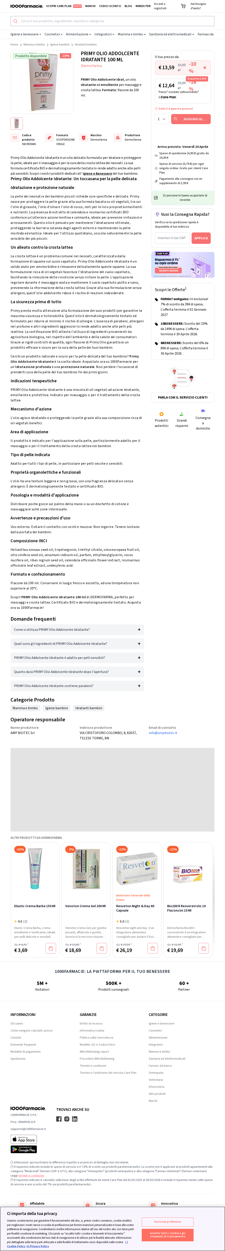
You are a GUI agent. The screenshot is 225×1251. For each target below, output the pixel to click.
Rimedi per (143, 6)
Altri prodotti (157, 1094)
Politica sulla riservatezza (96, 1037)
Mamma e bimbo (132, 34)
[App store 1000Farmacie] (28, 1139)
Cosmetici (53, 34)
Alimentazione (78, 34)
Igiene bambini (59, 44)
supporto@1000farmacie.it (28, 1129)
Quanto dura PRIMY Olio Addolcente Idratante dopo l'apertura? (61, 671)
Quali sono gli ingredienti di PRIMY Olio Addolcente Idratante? (60, 643)
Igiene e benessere (26, 34)
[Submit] (16, 21)
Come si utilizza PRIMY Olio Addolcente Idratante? (52, 629)
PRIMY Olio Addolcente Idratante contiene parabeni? (53, 686)
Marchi (90, 6)
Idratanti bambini (86, 44)
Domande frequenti (23, 1044)
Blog (128, 6)
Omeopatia (156, 1073)
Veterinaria (156, 1080)
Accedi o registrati (160, 6)
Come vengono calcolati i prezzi (32, 1030)
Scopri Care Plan (64, 6)
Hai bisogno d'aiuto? (198, 6)
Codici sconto (110, 6)
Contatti (16, 1037)
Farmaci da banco (160, 1066)
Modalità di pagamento (26, 1052)
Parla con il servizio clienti (183, 397)
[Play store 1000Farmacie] (28, 1149)
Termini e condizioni (93, 1066)
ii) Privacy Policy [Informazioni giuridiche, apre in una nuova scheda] (38, 1246)
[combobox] (112, 21)
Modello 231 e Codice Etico (97, 1044)
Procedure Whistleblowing (97, 1059)
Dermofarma (91, 66)
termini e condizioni (31, 1175)
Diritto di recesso (91, 1023)
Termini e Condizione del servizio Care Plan (108, 1073)
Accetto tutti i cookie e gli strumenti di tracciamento (167, 1235)
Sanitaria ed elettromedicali (171, 34)
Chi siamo (17, 1023)
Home (14, 44)
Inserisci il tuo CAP (171, 238)
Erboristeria (156, 1087)
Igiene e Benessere (97, 173)
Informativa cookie (92, 1030)
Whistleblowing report (94, 1052)
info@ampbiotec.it (163, 733)
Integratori (104, 34)
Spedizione (18, 1059)
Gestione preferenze (167, 1222)
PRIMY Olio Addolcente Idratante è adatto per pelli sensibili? (59, 657)
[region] (112, 1229)
